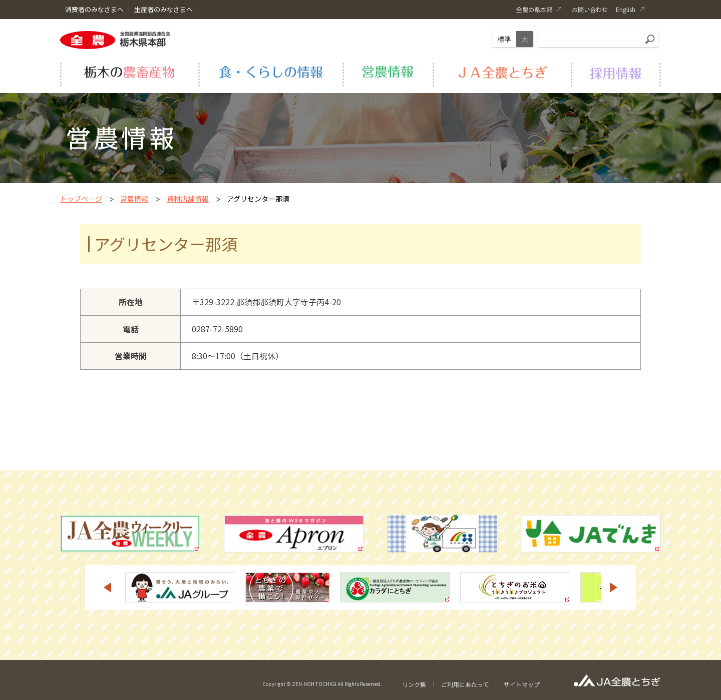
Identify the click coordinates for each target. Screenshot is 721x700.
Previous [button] (107, 587)
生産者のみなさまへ (163, 9)
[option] (180, 587)
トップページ (81, 199)
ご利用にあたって (465, 684)
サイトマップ (522, 684)
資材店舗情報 (188, 199)
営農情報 (134, 199)
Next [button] (613, 587)
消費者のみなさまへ (94, 9)
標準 (504, 39)
